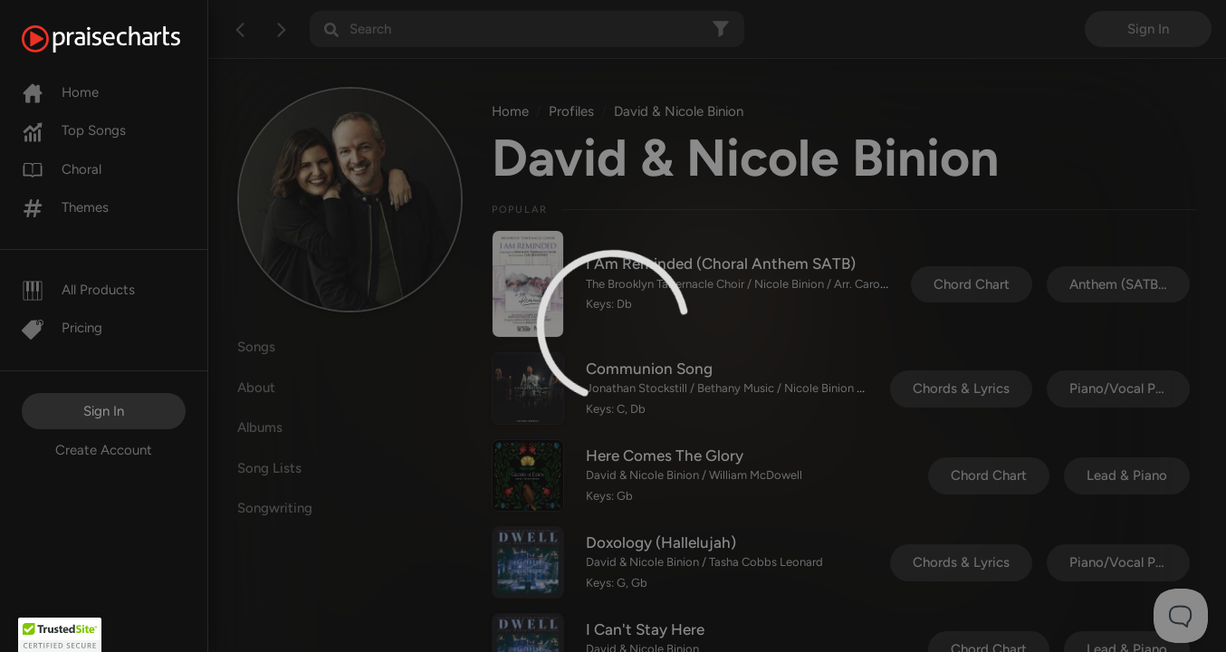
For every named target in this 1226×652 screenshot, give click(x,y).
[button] (59, 635)
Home (60, 92)
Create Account (103, 450)
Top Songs (74, 130)
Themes (65, 207)
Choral (61, 169)
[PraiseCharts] (123, 39)
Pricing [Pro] (62, 328)
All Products (78, 290)
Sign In (103, 411)
